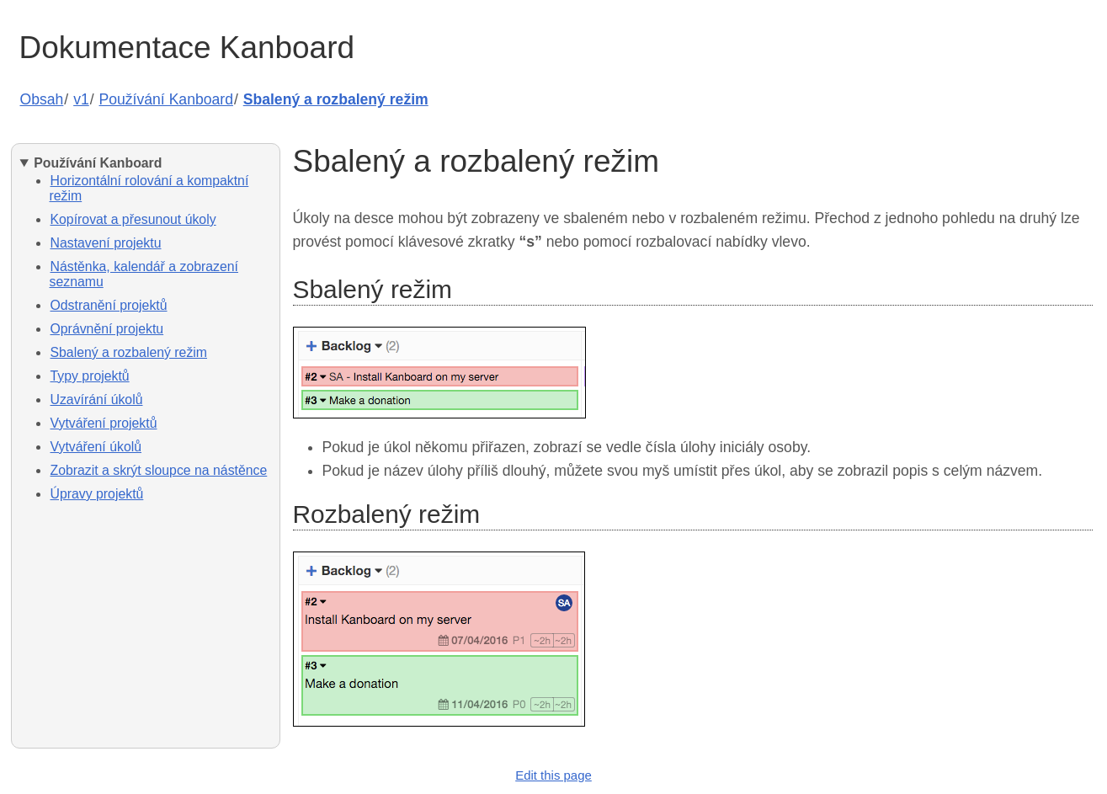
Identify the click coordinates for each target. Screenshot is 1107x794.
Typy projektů (90, 376)
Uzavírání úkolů (97, 399)
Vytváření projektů (104, 423)
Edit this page (553, 775)
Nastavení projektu (106, 243)
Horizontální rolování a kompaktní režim (149, 188)
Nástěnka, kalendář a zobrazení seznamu (144, 274)
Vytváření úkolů (96, 447)
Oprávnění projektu (107, 329)
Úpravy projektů (97, 494)
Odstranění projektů (109, 305)
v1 (81, 99)
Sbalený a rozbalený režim (335, 99)
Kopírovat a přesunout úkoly (133, 219)
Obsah (42, 99)
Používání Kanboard (166, 99)
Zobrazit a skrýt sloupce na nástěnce (159, 470)
